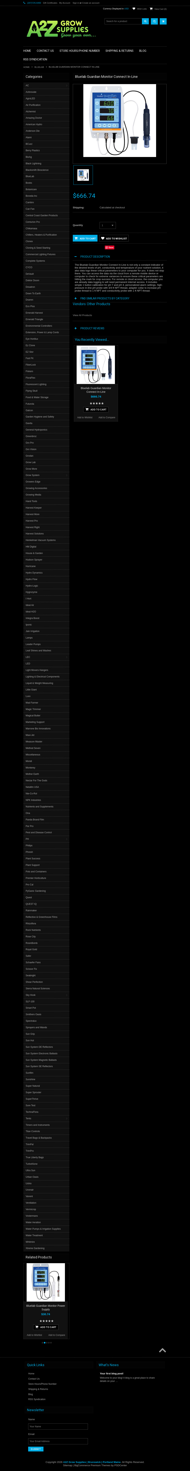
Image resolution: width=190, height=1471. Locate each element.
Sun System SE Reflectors (39, 1066)
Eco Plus (30, 306)
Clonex (29, 241)
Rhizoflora (31, 923)
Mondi (29, 761)
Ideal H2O (31, 611)
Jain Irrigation (32, 631)
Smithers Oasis (33, 1014)
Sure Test (30, 1105)
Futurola (30, 404)
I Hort (28, 598)
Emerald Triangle (34, 319)
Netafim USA (32, 787)
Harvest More (32, 514)
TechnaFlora (32, 1112)
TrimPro (30, 1151)
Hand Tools (31, 501)
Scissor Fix (31, 969)
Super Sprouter (33, 1092)
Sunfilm (29, 1073)
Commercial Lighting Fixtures (40, 254)
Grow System (32, 475)
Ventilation (31, 1202)
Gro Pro (30, 442)
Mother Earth (32, 774)
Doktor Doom (32, 280)
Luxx (28, 696)
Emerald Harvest (34, 312)
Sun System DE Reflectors (39, 1047)
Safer (28, 956)
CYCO (29, 267)
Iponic (29, 624)
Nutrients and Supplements (39, 806)
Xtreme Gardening (35, 1248)
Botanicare (31, 189)
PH (27, 839)
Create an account (90, 3)
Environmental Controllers (39, 326)
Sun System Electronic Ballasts (41, 1053)
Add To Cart (45, 1327)
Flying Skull (31, 391)
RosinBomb (32, 943)
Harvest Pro (32, 520)
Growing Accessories (36, 488)
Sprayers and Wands (36, 1027)
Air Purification (33, 105)
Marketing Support (35, 722)
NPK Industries (33, 800)
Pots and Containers (36, 871)
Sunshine (30, 1079)
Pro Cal (29, 884)
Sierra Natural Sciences (38, 988)
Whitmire (30, 1242)
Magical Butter (33, 715)
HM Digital (31, 546)
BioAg (29, 157)
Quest (29, 897)
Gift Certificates (50, 3)
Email (31, 1434)
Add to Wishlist (34, 1335)
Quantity (78, 225)
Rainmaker (31, 910)
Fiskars (29, 371)
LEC (28, 657)
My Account (64, 3)
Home (26, 67)
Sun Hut (30, 1040)
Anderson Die (33, 131)
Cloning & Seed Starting (38, 248)
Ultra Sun (30, 1170)
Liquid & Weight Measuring (39, 683)
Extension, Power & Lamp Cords (42, 332)
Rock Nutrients (33, 930)
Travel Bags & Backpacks (39, 1138)
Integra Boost (32, 618)
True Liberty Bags (35, 1157)
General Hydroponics (36, 429)
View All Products (82, 315)
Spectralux (31, 1021)
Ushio (29, 1183)
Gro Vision (31, 449)
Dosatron (30, 287)
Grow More (31, 469)
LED (28, 663)
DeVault (30, 274)
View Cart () (160, 9)
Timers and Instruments (38, 1125)
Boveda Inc (31, 196)
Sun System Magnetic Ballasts (41, 1060)
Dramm (29, 299)
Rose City (31, 936)
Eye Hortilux (32, 339)
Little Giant (31, 689)
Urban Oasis (32, 1177)
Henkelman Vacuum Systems (41, 540)
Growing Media (33, 494)
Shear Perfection (34, 982)
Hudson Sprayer (34, 559)
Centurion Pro (33, 222)
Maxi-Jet (30, 735)
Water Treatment (34, 1235)
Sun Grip (30, 1034)
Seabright (30, 975)
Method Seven (33, 748)
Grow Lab (31, 462)
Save (111, 247)
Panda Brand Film (35, 819)
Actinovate (31, 92)
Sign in (76, 3)
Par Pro (30, 826)
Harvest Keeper (34, 507)
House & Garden (34, 553)
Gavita (29, 423)
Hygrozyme (31, 592)
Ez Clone (30, 345)
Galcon (29, 410)
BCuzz (29, 144)
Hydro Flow (31, 579)
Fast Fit (29, 358)
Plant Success (33, 858)
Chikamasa (31, 228)
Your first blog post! (111, 1373)
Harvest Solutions (35, 533)
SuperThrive (32, 1099)
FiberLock (31, 364)
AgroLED (30, 98)
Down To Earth (33, 293)
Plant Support (33, 865)
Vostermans (32, 1216)
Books (29, 183)
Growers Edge (33, 481)
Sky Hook (30, 995)
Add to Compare (56, 1335)
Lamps (29, 637)
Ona (28, 813)
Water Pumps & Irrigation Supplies (43, 1229)
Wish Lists (142, 9)
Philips (29, 845)
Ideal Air (30, 605)
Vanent (29, 1196)
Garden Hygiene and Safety (40, 416)
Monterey (30, 767)
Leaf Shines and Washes (38, 650)
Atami (29, 137)
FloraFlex (30, 377)
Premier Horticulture (36, 878)
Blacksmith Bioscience (37, 170)
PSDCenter (120, 1465)
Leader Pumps (33, 644)
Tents (28, 1118)
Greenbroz (31, 436)
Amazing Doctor (34, 118)
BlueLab (39, 67)
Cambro (30, 202)
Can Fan (30, 209)
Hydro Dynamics (34, 572)
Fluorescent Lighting (36, 384)
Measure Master (34, 741)
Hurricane (31, 566)
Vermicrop (31, 1209)
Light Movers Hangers (37, 670)
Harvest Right (33, 527)
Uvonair (30, 1189)
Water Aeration (33, 1222)
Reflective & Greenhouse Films (41, 917)
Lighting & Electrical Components (43, 676)
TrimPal (30, 1144)
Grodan (29, 455)
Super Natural (33, 1086)
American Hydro (34, 124)
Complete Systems (35, 261)
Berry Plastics (33, 150)
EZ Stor (30, 352)
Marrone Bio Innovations (38, 728)
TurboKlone (32, 1164)
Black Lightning (33, 163)
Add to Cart (85, 238)
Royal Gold (31, 949)
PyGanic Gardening (36, 891)
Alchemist (31, 111)
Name (31, 1419)
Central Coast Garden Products (42, 215)
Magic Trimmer (33, 709)
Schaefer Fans (33, 962)
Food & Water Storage (37, 397)
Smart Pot (31, 1008)
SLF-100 (30, 1001)
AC (27, 85)
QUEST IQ (31, 904)
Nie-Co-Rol (31, 793)
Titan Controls (33, 1131)
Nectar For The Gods (36, 780)
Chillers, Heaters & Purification (41, 234)
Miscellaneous (33, 754)
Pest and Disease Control (39, 832)
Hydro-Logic (32, 585)
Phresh (29, 852)
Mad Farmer (32, 702)
